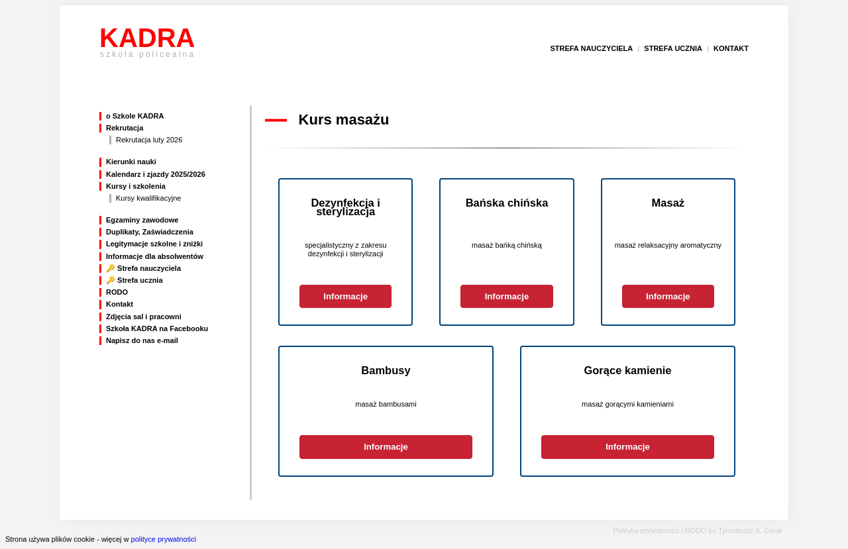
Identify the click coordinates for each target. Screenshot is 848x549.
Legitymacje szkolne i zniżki (154, 244)
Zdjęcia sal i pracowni (144, 317)
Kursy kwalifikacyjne (148, 198)
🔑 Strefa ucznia (134, 280)
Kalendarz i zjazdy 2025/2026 (155, 174)
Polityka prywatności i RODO (659, 530)
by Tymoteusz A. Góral (745, 530)
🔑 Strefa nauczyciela (143, 268)
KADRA (147, 48)
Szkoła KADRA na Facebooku (157, 328)
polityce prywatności (163, 539)
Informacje (345, 296)
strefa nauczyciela (591, 48)
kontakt (731, 48)
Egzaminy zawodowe (142, 220)
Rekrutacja (124, 128)
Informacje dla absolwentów (154, 256)
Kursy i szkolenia (136, 186)
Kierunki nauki (131, 162)
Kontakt (119, 304)
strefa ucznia (673, 48)
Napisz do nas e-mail (142, 340)
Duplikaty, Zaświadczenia (149, 232)
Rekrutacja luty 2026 (149, 140)
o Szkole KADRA (135, 116)
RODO (117, 292)
